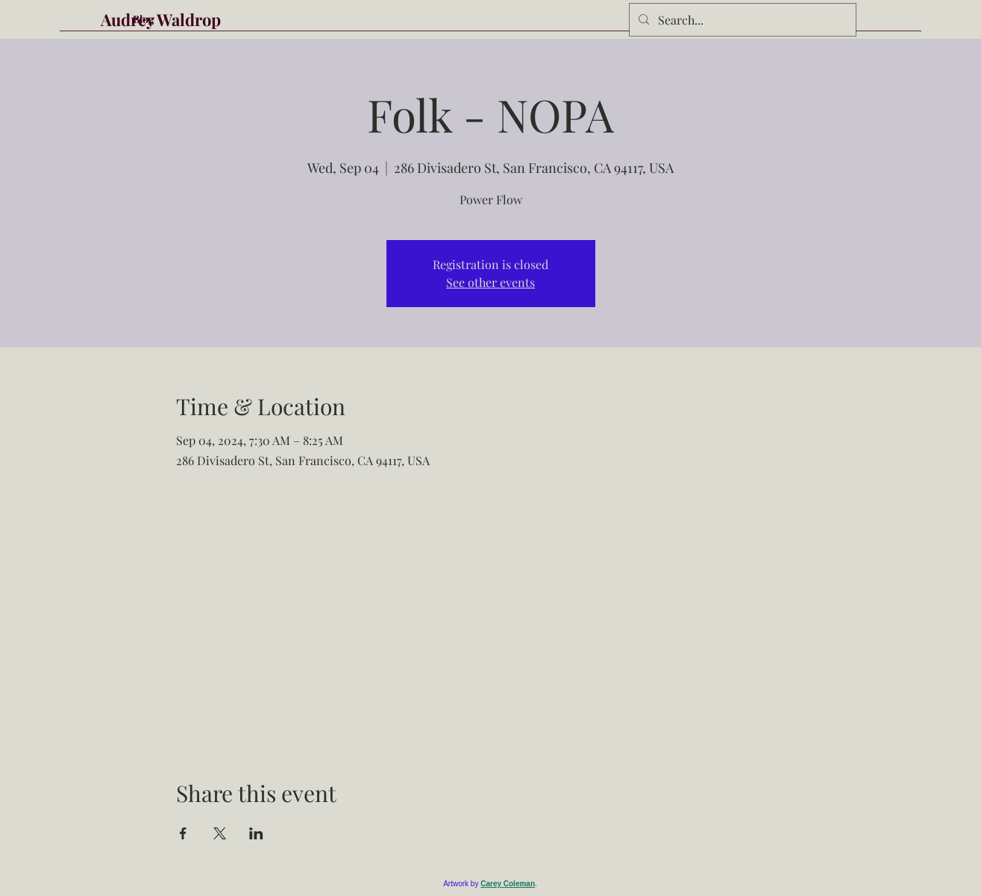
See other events (490, 282)
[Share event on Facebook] (183, 833)
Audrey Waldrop (161, 19)
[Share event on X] (220, 833)
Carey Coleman (507, 884)
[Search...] (741, 20)
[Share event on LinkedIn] (256, 833)
